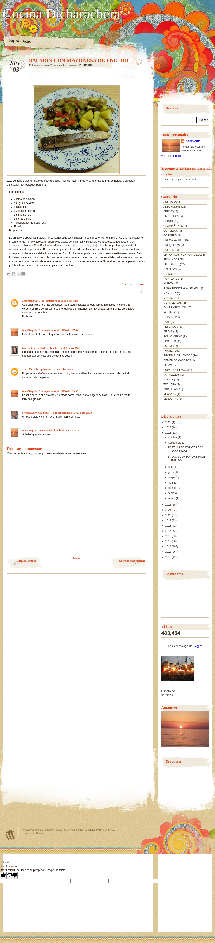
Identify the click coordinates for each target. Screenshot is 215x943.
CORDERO (170, 235)
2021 (168, 509)
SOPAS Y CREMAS (175, 370)
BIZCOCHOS (171, 216)
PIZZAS (168, 331)
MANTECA (169, 293)
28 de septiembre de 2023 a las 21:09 (59, 430)
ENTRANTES (171, 264)
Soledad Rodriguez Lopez (35, 412)
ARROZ (168, 211)
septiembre (175, 442)
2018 (168, 525)
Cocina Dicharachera (61, 14)
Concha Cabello (31, 347)
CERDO (168, 221)
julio (171, 466)
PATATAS (168, 317)
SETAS (167, 365)
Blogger (197, 646)
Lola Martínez (29, 300)
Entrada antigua (26, 560)
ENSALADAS (171, 259)
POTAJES (169, 346)
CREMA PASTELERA (176, 240)
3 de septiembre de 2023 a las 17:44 (58, 330)
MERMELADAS (172, 302)
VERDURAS (170, 398)
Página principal (21, 41)
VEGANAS (169, 394)
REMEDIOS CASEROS (177, 360)
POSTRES (169, 341)
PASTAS (168, 312)
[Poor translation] (12, 875)
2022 (168, 504)
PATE (166, 322)
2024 (168, 427)
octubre (173, 437)
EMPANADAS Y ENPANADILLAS (183, 254)
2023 (168, 432)
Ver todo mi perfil (171, 155)
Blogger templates (85, 829)
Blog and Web (106, 829)
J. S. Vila (27, 369)
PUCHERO (170, 350)
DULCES (168, 249)
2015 (168, 541)
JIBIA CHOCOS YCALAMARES (181, 288)
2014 (168, 546)
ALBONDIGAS (171, 206)
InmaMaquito (29, 330)
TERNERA (169, 384)
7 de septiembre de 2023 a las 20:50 (53, 369)
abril (171, 482)
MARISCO (169, 297)
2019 (168, 520)
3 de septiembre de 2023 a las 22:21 (60, 347)
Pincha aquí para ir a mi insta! (180, 179)
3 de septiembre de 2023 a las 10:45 (58, 300)
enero (172, 498)
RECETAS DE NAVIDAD (177, 355)
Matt (72, 829)
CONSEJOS (170, 230)
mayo (172, 477)
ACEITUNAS (171, 201)
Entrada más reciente (132, 560)
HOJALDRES (171, 278)
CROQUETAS (171, 245)
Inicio (76, 557)
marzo (172, 487)
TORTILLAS (170, 389)
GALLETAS (170, 269)
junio (171, 472)
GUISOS (168, 273)
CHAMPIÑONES (173, 225)
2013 (168, 551)
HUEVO (168, 283)
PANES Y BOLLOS (174, 307)
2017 (168, 530)
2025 (168, 422)
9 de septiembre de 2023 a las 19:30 (58, 391)
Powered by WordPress (10, 835)
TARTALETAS (171, 374)
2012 (168, 557)
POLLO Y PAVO (172, 336)
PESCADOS (86, 65)
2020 (168, 515)
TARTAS (168, 379)
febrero (172, 493)
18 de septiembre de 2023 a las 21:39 (71, 412)
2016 (168, 536)
